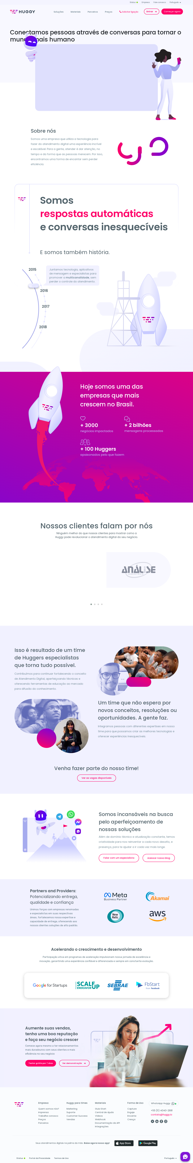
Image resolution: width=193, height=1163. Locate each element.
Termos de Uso (61, 1158)
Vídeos (99, 1115)
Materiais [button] (76, 11)
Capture (132, 1108)
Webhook (100, 1119)
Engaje (131, 1112)
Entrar (152, 11)
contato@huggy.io (161, 1114)
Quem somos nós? (48, 1108)
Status (134, 2)
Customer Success (77, 1115)
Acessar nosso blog (158, 857)
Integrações (101, 1126)
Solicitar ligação (128, 11)
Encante (131, 1115)
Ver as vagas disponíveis (97, 778)
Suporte (71, 1112)
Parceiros (43, 1122)
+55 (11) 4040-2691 (162, 1110)
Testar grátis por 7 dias (41, 1063)
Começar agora (172, 11)
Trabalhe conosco (48, 1115)
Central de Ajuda (104, 1112)
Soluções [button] (59, 11)
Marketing (72, 1108)
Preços (108, 11)
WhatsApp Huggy (163, 1103)
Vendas (71, 1119)
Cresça (131, 1119)
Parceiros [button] (93, 11)
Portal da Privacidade (39, 1158)
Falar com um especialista (118, 857)
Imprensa (43, 1112)
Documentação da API (107, 1122)
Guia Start (100, 1108)
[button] (91, 604)
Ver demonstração (74, 1063)
